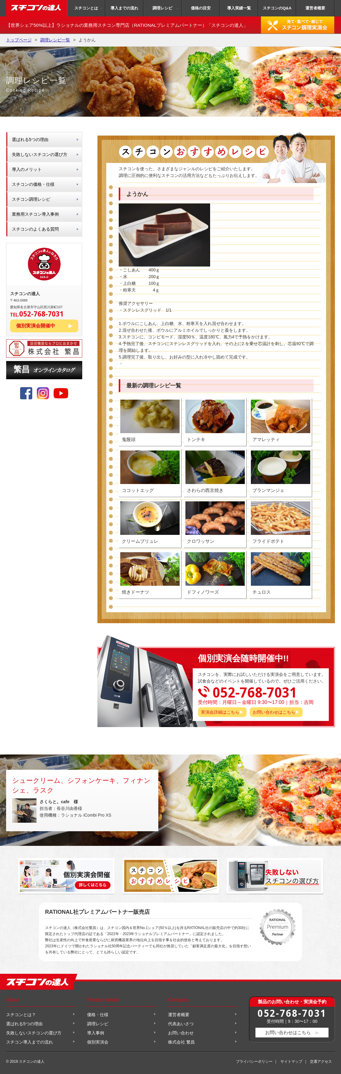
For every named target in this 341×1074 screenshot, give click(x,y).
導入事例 (95, 1032)
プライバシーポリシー (254, 1061)
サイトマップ (291, 1061)
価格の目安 (201, 8)
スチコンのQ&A (277, 8)
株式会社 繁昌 (181, 1042)
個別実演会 (97, 1042)
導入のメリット (27, 169)
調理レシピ (162, 8)
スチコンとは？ (21, 1014)
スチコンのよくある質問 (35, 229)
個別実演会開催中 (35, 325)
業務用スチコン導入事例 (35, 214)
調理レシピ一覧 (55, 39)
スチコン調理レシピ (31, 199)
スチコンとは (86, 8)
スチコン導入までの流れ (29, 1042)
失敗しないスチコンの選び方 (39, 154)
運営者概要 (315, 8)
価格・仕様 (97, 1014)
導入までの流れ (124, 8)
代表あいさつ (181, 1023)
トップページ (19, 39)
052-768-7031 (292, 1012)
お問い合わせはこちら (274, 712)
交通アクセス (321, 1061)
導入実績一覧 (239, 8)
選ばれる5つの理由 (30, 139)
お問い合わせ (181, 1032)
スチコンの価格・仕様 (33, 184)
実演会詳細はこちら (220, 712)
